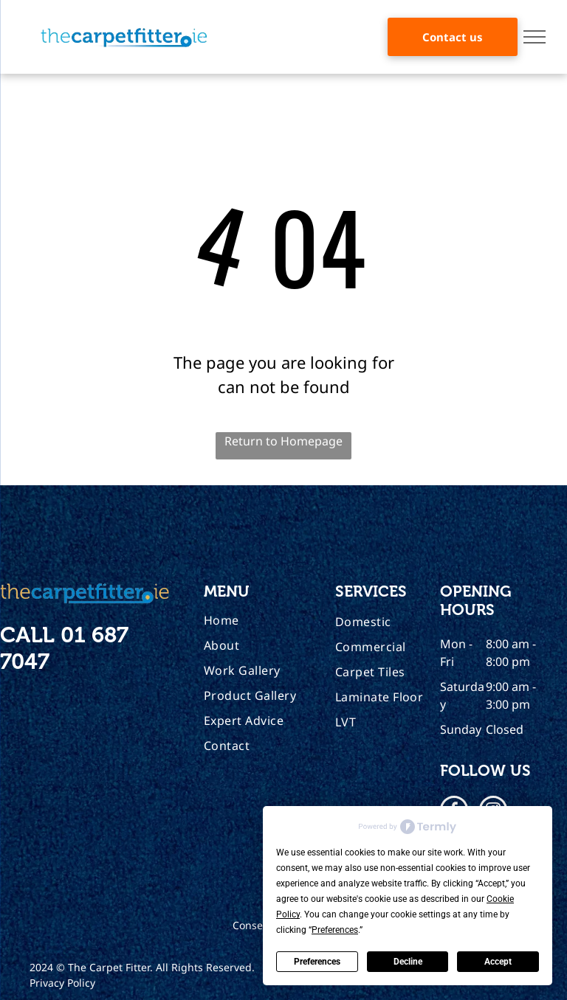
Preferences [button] (335, 930)
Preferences (317, 961)
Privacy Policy (62, 983)
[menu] (534, 37)
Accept (498, 961)
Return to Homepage (283, 441)
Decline (408, 961)
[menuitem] (263, 620)
